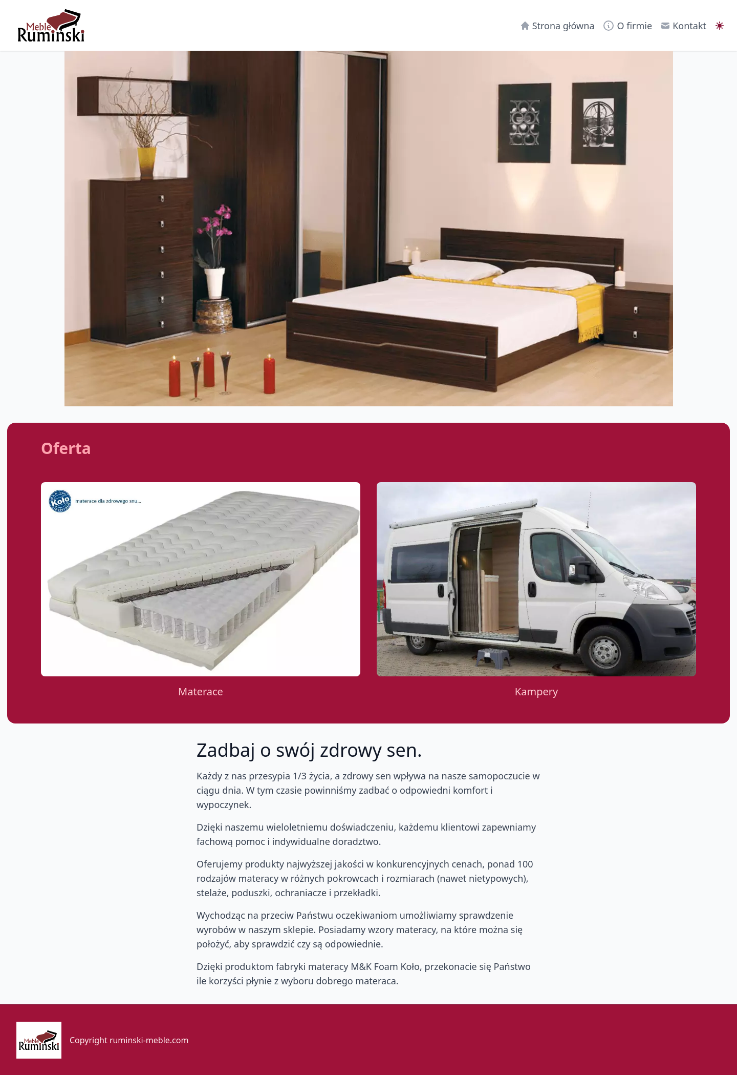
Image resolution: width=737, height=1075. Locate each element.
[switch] (719, 25)
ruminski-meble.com (149, 1040)
